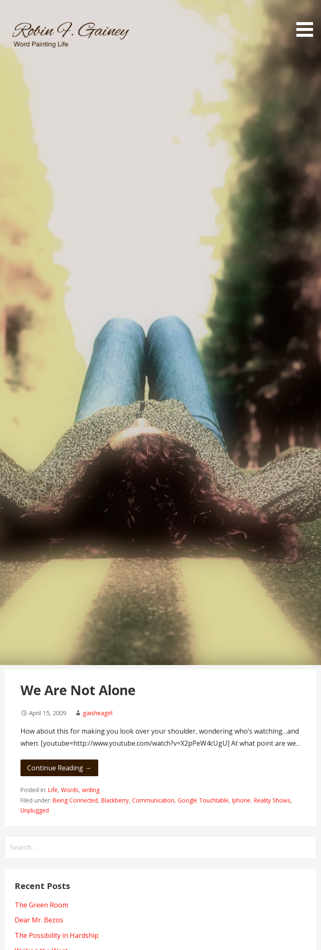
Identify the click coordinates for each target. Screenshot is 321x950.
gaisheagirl (97, 713)
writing (90, 790)
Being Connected (75, 800)
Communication (153, 800)
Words (70, 790)
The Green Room (41, 904)
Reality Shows (272, 800)
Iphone (241, 800)
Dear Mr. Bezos (39, 920)
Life (53, 790)
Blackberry (115, 800)
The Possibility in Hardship (57, 935)
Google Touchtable (203, 800)
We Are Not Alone (77, 690)
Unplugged (34, 810)
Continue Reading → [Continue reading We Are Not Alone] (59, 767)
